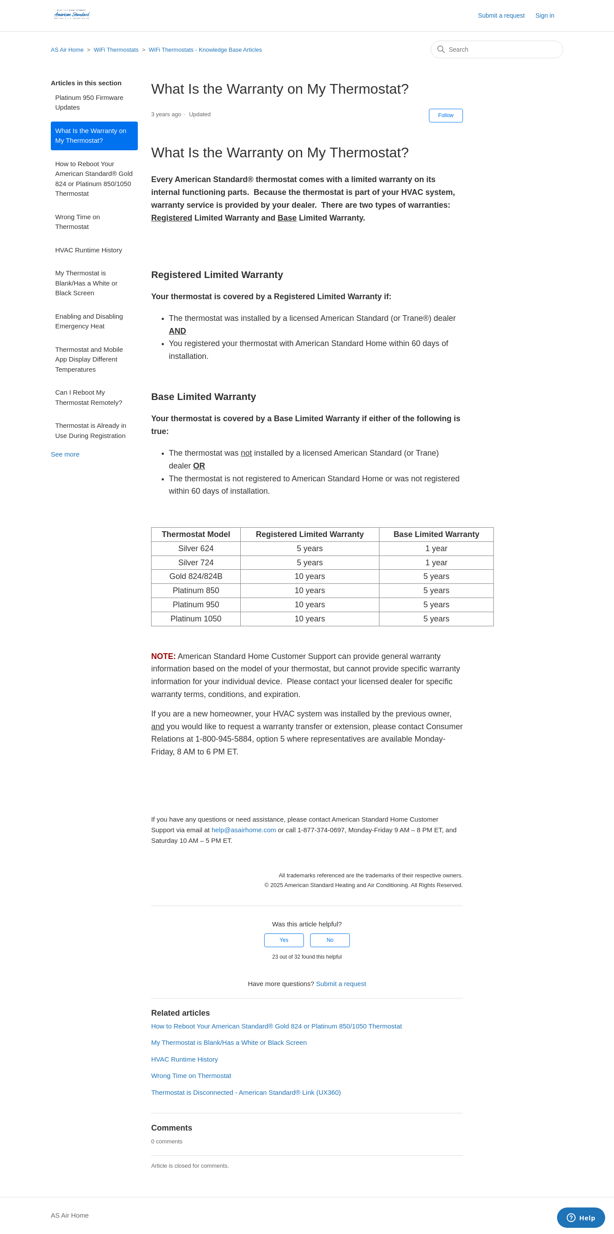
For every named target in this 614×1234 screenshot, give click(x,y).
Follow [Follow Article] (446, 115)
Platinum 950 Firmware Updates (89, 102)
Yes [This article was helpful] (284, 940)
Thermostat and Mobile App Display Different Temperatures (89, 359)
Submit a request (501, 15)
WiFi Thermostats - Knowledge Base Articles (205, 49)
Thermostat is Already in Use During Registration (90, 430)
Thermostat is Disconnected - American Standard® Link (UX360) (246, 1092)
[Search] (497, 49)
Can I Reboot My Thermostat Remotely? (88, 397)
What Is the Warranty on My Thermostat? (90, 136)
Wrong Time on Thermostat (77, 222)
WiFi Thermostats (116, 49)
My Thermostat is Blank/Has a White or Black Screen (86, 283)
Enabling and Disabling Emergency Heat (89, 321)
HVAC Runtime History (88, 250)
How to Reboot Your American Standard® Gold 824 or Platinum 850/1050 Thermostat (94, 179)
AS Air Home (67, 49)
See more (65, 454)
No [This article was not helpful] (329, 940)
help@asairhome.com (244, 830)
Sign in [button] (544, 15)
